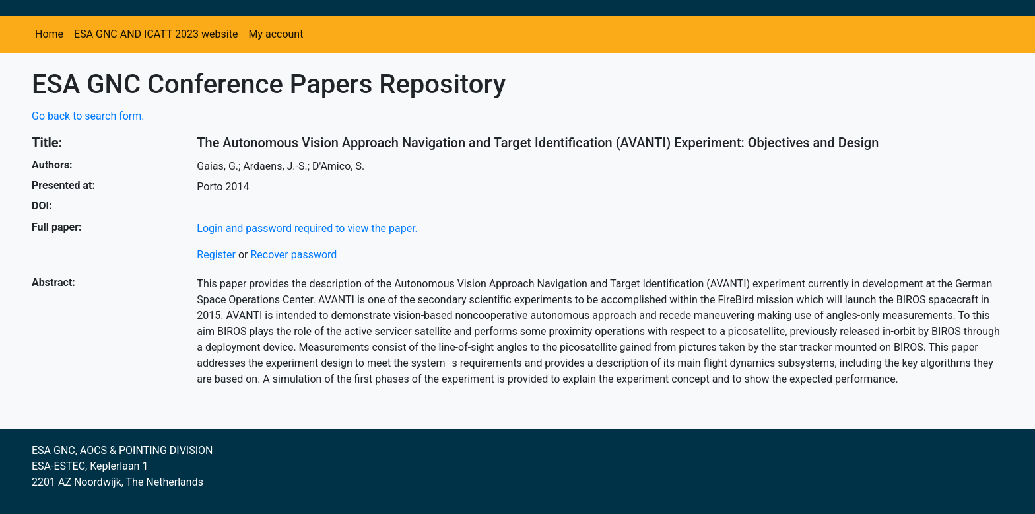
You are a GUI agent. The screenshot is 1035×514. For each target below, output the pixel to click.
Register (216, 254)
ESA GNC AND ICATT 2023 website (156, 34)
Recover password (293, 254)
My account (275, 34)
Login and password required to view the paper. (307, 228)
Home (49, 34)
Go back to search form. (88, 116)
